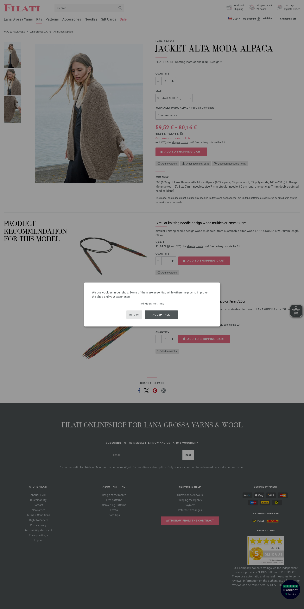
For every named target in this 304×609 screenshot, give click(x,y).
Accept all (161, 314)
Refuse (134, 314)
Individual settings (152, 303)
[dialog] (152, 305)
